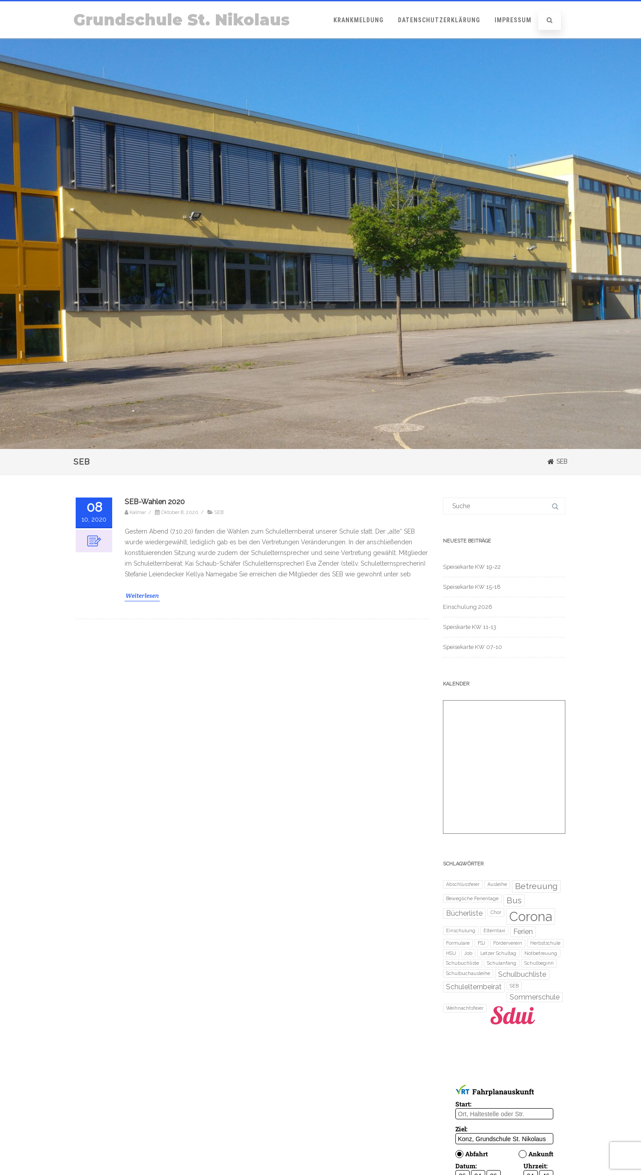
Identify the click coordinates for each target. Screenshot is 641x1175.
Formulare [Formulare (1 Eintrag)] (458, 943)
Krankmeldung (358, 20)
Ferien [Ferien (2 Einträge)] (523, 931)
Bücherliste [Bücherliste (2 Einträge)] (464, 913)
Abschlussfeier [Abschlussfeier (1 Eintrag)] (462, 884)
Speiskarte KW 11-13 (469, 627)
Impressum (513, 20)
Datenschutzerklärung (439, 20)
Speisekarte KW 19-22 (472, 566)
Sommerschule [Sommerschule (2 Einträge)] (535, 997)
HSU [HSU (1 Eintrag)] (451, 953)
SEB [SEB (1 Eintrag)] (514, 985)
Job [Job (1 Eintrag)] (468, 953)
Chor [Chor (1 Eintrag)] (496, 912)
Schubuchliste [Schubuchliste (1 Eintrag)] (462, 963)
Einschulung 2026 (467, 607)
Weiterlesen (142, 596)
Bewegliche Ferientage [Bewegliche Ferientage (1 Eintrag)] (472, 898)
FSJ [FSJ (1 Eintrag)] (481, 943)
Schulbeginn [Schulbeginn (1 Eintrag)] (539, 963)
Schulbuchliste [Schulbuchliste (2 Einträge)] (522, 974)
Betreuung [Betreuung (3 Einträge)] (536, 886)
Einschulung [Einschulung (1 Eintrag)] (460, 930)
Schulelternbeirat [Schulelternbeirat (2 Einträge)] (474, 987)
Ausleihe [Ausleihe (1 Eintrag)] (497, 884)
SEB (218, 512)
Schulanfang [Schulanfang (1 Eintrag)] (501, 963)
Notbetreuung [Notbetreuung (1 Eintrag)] (540, 953)
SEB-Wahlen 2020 (155, 502)
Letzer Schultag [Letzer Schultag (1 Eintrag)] (498, 953)
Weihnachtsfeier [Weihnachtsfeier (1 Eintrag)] (464, 1008)
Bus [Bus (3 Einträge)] (514, 900)
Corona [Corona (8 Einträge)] (530, 916)
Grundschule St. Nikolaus (181, 19)
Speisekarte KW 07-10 (472, 647)
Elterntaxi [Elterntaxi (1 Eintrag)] (494, 930)
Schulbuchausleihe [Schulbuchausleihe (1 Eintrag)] (468, 973)
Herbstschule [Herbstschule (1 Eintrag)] (545, 943)
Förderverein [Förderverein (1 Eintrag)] (507, 943)
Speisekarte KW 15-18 (472, 586)
